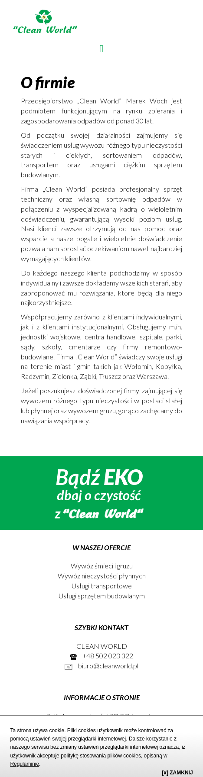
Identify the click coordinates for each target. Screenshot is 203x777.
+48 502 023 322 (101, 655)
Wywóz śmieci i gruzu (102, 565)
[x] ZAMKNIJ (177, 773)
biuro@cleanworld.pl (101, 665)
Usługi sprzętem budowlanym (102, 595)
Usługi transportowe (102, 585)
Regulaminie (24, 764)
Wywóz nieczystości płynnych (102, 575)
